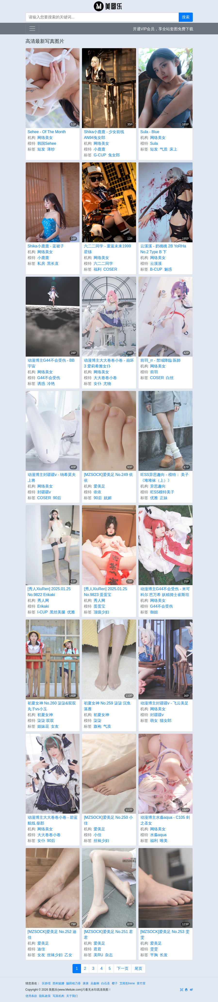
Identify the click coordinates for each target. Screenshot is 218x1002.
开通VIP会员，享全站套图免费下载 (163, 29)
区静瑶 (46, 983)
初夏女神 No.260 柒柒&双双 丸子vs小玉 (52, 706)
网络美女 (45, 138)
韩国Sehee (46, 143)
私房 (41, 263)
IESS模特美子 (162, 492)
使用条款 (31, 996)
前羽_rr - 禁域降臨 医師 (160, 360)
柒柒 (97, 721)
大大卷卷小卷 (105, 378)
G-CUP (100, 155)
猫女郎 (165, 721)
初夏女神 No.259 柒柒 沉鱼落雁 (107, 706)
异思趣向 (158, 486)
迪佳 (41, 949)
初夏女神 (45, 715)
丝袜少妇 (101, 841)
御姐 (154, 612)
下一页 (123, 968)
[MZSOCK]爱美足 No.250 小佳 (108, 820)
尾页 (138, 968)
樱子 (115, 983)
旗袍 (97, 726)
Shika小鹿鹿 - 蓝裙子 (46, 246)
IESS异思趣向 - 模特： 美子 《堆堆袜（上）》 (164, 477)
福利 (97, 269)
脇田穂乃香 (73, 983)
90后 (57, 498)
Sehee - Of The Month (47, 132)
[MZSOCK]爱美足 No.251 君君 (108, 935)
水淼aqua (158, 835)
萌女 (154, 721)
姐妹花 (43, 726)
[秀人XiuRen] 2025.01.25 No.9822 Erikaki (49, 592)
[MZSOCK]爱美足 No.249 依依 (108, 477)
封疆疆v (44, 492)
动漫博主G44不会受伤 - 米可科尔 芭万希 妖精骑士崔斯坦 (165, 592)
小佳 (97, 835)
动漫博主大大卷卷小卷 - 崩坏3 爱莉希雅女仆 (109, 363)
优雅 (154, 498)
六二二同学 (103, 263)
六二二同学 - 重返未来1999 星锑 (107, 249)
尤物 (107, 384)
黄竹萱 (141, 983)
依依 (97, 492)
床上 (173, 149)
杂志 (109, 955)
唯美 (164, 841)
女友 (55, 726)
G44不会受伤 (48, 378)
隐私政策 (45, 996)
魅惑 (168, 269)
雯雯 (154, 949)
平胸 (154, 955)
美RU (98, 955)
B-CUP (156, 269)
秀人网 (43, 600)
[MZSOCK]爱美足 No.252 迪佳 (52, 935)
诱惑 (41, 384)
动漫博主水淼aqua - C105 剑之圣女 (165, 820)
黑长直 (53, 263)
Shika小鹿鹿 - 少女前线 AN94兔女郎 (104, 135)
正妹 (164, 498)
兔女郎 (114, 155)
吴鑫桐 (94, 983)
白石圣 (105, 983)
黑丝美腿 (57, 612)
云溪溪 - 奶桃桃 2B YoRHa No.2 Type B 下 (163, 249)
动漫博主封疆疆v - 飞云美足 (164, 703)
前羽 (154, 372)
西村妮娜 (58, 983)
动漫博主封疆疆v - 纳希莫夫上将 (52, 477)
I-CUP (42, 612)
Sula (154, 143)
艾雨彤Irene (127, 983)
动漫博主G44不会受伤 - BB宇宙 (51, 363)
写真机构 (58, 996)
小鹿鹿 (99, 149)
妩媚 (108, 498)
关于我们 (72, 996)
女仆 (97, 384)
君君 (97, 949)
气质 (164, 149)
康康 (86, 983)
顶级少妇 (101, 612)
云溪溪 (156, 263)
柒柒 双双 (45, 721)
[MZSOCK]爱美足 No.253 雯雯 (164, 935)
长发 (164, 955)
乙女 (68, 955)
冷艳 (51, 384)
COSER (110, 269)
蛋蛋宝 (99, 606)
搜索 (186, 17)
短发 (41, 149)
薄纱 (51, 149)
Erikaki (43, 606)
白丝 (170, 378)
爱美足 (99, 486)
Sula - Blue (149, 132)
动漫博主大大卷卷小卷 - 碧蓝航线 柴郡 (53, 820)
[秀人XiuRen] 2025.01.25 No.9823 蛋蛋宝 (105, 592)
